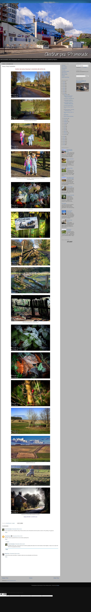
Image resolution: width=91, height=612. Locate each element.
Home (30, 578)
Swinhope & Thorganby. (69, 230)
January (65, 134)
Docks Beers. (66, 114)
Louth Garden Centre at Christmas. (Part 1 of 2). (68, 103)
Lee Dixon (63, 69)
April (65, 129)
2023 (64, 86)
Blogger (57, 585)
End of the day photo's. (69, 221)
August (65, 123)
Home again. (64, 203)
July (65, 124)
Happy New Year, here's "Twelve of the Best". (68, 96)
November (66, 118)
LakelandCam (64, 68)
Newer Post (5, 578)
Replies (7, 541)
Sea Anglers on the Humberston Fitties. (70, 178)
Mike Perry (7, 553)
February (65, 132)
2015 (64, 141)
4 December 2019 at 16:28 (14, 553)
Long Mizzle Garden (65, 71)
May (65, 128)
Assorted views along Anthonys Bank (69, 150)
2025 (64, 83)
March (65, 131)
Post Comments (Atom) (11, 580)
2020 (64, 91)
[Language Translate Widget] (82, 66)
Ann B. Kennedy (11, 543)
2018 (64, 136)
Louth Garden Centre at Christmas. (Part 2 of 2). (68, 101)
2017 (64, 138)
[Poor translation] (4, 594)
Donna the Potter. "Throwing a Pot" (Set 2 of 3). (69, 110)
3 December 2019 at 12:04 (20, 543)
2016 (64, 139)
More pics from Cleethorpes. (69, 211)
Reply (6, 532)
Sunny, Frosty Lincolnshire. (69, 116)
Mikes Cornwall (64, 74)
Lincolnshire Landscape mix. (69, 98)
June (65, 126)
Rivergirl (63, 75)
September (66, 121)
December (66, 94)
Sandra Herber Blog (65, 77)
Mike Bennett (64, 72)
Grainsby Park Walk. (70, 195)
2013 (64, 144)
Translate (84, 67)
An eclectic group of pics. (68, 105)
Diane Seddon (64, 66)
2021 (64, 89)
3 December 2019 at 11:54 (17, 536)
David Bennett (8, 536)
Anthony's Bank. (70, 186)
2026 (64, 81)
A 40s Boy (63, 65)
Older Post (56, 578)
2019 (64, 93)
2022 (64, 88)
